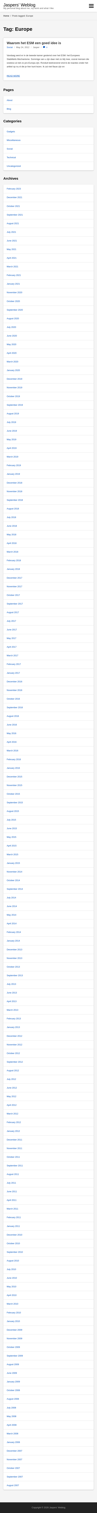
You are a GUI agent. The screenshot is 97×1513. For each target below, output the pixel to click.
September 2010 (15, 1252)
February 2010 (14, 1312)
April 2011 (12, 1200)
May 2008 (11, 1416)
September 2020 (15, 310)
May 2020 (11, 344)
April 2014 (12, 923)
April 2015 (12, 845)
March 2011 (12, 1208)
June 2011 (12, 1191)
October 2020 (13, 301)
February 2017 (14, 664)
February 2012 (14, 1122)
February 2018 (14, 560)
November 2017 (14, 586)
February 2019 (14, 465)
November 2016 (14, 690)
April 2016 (12, 742)
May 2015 (11, 837)
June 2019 (12, 431)
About (9, 100)
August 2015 (13, 811)
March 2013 (12, 1010)
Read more (13, 76)
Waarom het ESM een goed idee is (34, 43)
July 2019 (11, 422)
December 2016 (14, 681)
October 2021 (13, 206)
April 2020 (12, 353)
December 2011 (14, 1139)
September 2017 (15, 603)
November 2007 (14, 1459)
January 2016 (13, 768)
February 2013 (14, 1018)
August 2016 (13, 716)
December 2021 (14, 197)
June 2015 (12, 828)
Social (10, 47)
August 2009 (13, 1364)
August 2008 (13, 1399)
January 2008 (13, 1442)
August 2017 (13, 612)
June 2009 (12, 1373)
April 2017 (12, 647)
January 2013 (13, 1027)
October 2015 (13, 794)
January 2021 (13, 284)
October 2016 (13, 699)
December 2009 (14, 1330)
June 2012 (12, 1087)
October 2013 (13, 967)
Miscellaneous (13, 140)
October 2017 (13, 595)
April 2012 (12, 1105)
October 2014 (13, 880)
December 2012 (14, 1036)
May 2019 (11, 439)
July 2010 (11, 1269)
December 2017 (14, 578)
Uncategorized (14, 166)
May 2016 (11, 733)
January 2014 (13, 940)
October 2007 (13, 1468)
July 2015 (11, 820)
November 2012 (14, 1044)
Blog (9, 109)
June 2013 (12, 992)
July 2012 (11, 1079)
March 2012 (12, 1113)
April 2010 (12, 1295)
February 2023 (14, 188)
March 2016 (12, 750)
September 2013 (15, 975)
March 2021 (12, 266)
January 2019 (13, 474)
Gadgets (11, 131)
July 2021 (11, 232)
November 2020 (14, 292)
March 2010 (12, 1304)
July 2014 (11, 897)
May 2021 (11, 249)
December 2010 (14, 1235)
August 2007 (13, 1485)
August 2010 (13, 1260)
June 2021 (12, 240)
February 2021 (14, 275)
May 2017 (11, 638)
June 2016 (12, 724)
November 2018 (14, 491)
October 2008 (13, 1390)
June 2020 (12, 335)
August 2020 (13, 318)
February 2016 (14, 759)
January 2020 (13, 370)
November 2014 (14, 871)
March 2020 (12, 361)
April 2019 (12, 448)
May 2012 (11, 1096)
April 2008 (12, 1425)
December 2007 (14, 1451)
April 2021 (12, 258)
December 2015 (14, 776)
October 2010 (13, 1243)
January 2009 (13, 1381)
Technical (11, 157)
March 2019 (12, 456)
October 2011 (13, 1157)
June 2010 (12, 1278)
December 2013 (14, 949)
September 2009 (15, 1355)
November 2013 (14, 958)
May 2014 (11, 915)
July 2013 (11, 984)
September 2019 (15, 405)
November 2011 (14, 1148)
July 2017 (11, 621)
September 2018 (15, 500)
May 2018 (11, 534)
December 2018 (14, 482)
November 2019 (14, 387)
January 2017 (13, 673)
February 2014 (14, 932)
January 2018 (13, 569)
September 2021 (15, 215)
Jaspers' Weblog (19, 5)
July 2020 (11, 327)
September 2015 (15, 802)
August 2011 (13, 1174)
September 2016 (15, 707)
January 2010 (13, 1321)
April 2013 (12, 1001)
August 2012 (13, 1070)
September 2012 (15, 1062)
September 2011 (15, 1165)
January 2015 (13, 863)
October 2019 (13, 396)
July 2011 (11, 1183)
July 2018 (11, 517)
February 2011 (14, 1217)
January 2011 (13, 1226)
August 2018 (13, 508)
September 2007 (15, 1476)
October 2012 (13, 1053)
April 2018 (12, 543)
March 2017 (12, 655)
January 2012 (13, 1131)
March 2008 (12, 1433)
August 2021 (13, 223)
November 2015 (14, 785)
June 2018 (12, 526)
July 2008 (11, 1407)
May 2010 (11, 1286)
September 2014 (15, 889)
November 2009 (14, 1338)
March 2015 (12, 854)
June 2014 (12, 906)
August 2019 (13, 413)
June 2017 (12, 629)
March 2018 (12, 552)
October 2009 (13, 1347)
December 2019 (14, 379)
